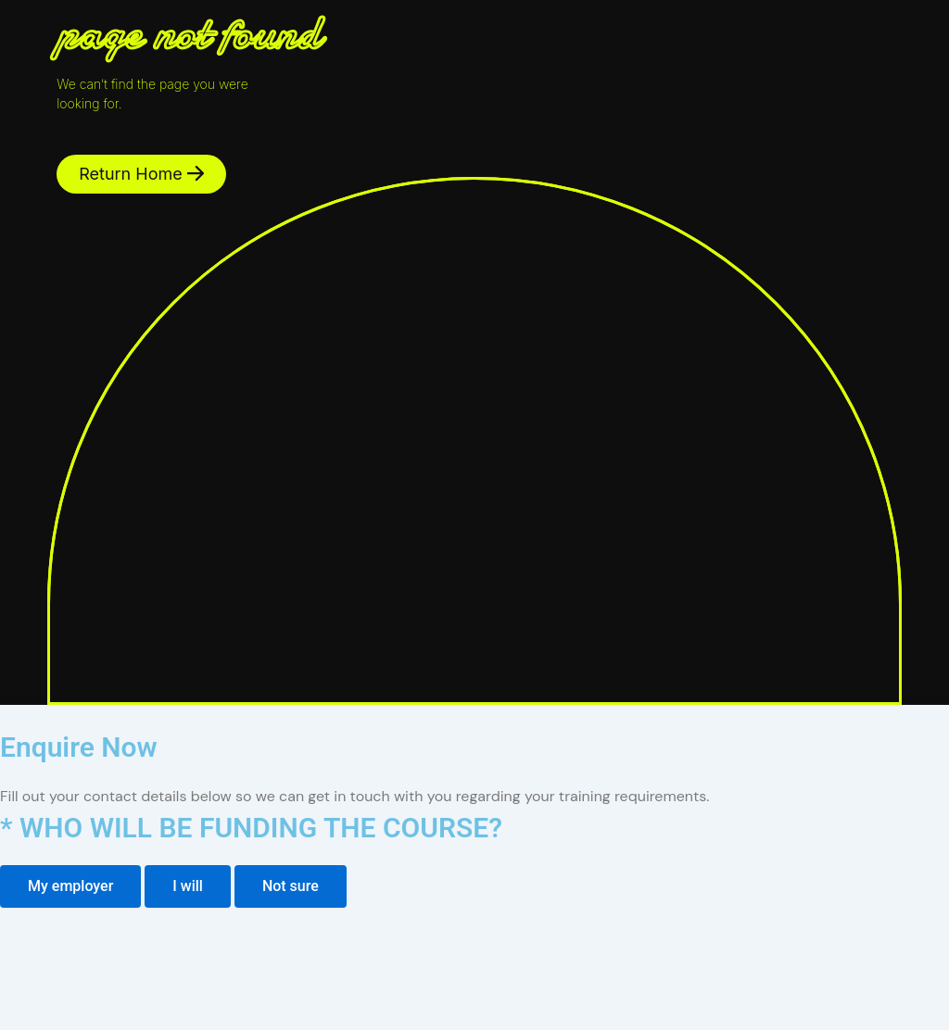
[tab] (70, 886)
